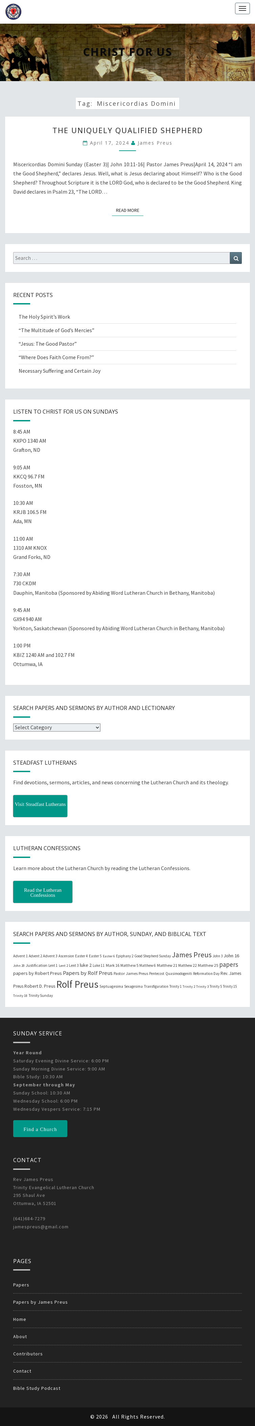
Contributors (28, 1354)
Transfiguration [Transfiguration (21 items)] (156, 986)
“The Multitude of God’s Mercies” (56, 330)
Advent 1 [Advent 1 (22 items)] (20, 956)
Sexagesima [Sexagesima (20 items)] (133, 986)
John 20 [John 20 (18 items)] (19, 965)
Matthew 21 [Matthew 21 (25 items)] (167, 965)
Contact (22, 1371)
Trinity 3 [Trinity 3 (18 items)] (202, 986)
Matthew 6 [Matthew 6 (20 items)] (147, 965)
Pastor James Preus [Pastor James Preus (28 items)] (131, 973)
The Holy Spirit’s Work (44, 316)
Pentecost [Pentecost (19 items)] (156, 973)
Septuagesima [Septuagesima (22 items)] (111, 986)
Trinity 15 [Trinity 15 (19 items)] (230, 986)
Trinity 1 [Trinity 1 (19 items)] (175, 986)
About (20, 1336)
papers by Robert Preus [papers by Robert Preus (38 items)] (37, 973)
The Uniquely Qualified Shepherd (127, 130)
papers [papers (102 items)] (228, 964)
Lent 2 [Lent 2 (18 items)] (63, 965)
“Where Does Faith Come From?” (56, 357)
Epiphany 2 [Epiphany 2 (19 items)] (124, 956)
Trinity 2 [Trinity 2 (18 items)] (189, 986)
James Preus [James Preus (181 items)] (192, 954)
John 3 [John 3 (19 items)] (218, 956)
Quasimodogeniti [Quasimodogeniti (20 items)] (178, 973)
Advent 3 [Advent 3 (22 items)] (50, 956)
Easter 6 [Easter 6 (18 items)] (109, 956)
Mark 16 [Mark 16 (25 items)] (112, 965)
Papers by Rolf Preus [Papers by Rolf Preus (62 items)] (88, 973)
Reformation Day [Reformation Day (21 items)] (206, 973)
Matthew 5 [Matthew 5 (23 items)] (129, 965)
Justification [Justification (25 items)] (36, 965)
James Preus (155, 143)
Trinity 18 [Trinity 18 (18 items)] (20, 995)
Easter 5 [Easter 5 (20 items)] (95, 956)
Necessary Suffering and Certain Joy (59, 370)
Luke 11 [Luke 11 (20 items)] (99, 965)
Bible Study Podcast (37, 1388)
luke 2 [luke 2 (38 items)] (86, 965)
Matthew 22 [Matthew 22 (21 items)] (187, 965)
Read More (129, 209)
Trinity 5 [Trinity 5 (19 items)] (216, 986)
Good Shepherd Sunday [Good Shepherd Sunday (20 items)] (152, 956)
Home (19, 1319)
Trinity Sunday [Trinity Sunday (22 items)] (40, 995)
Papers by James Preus (40, 1302)
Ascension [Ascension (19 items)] (66, 956)
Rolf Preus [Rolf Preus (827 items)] (77, 984)
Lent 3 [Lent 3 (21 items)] (74, 965)
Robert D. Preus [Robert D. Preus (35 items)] (39, 986)
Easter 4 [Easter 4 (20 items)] (81, 956)
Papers (21, 1285)
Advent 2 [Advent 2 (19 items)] (35, 956)
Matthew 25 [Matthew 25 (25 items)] (208, 965)
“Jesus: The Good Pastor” (48, 343)
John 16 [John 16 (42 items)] (231, 956)
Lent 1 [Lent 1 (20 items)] (53, 965)
